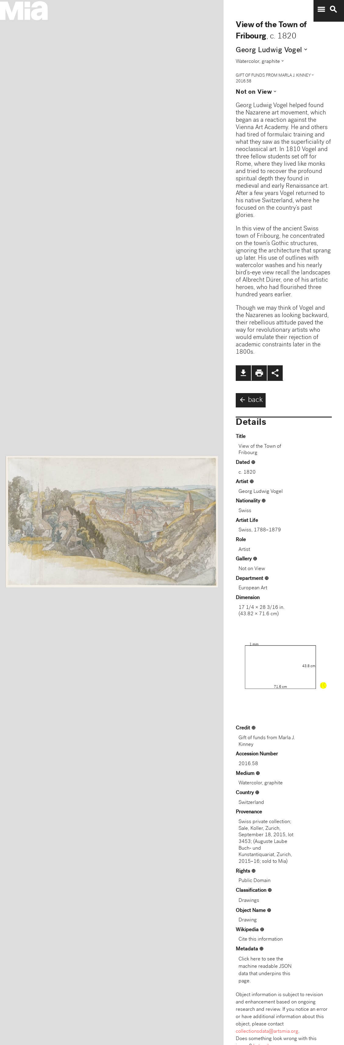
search (333, 9)
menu (321, 9)
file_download (243, 373)
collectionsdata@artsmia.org (267, 1031)
